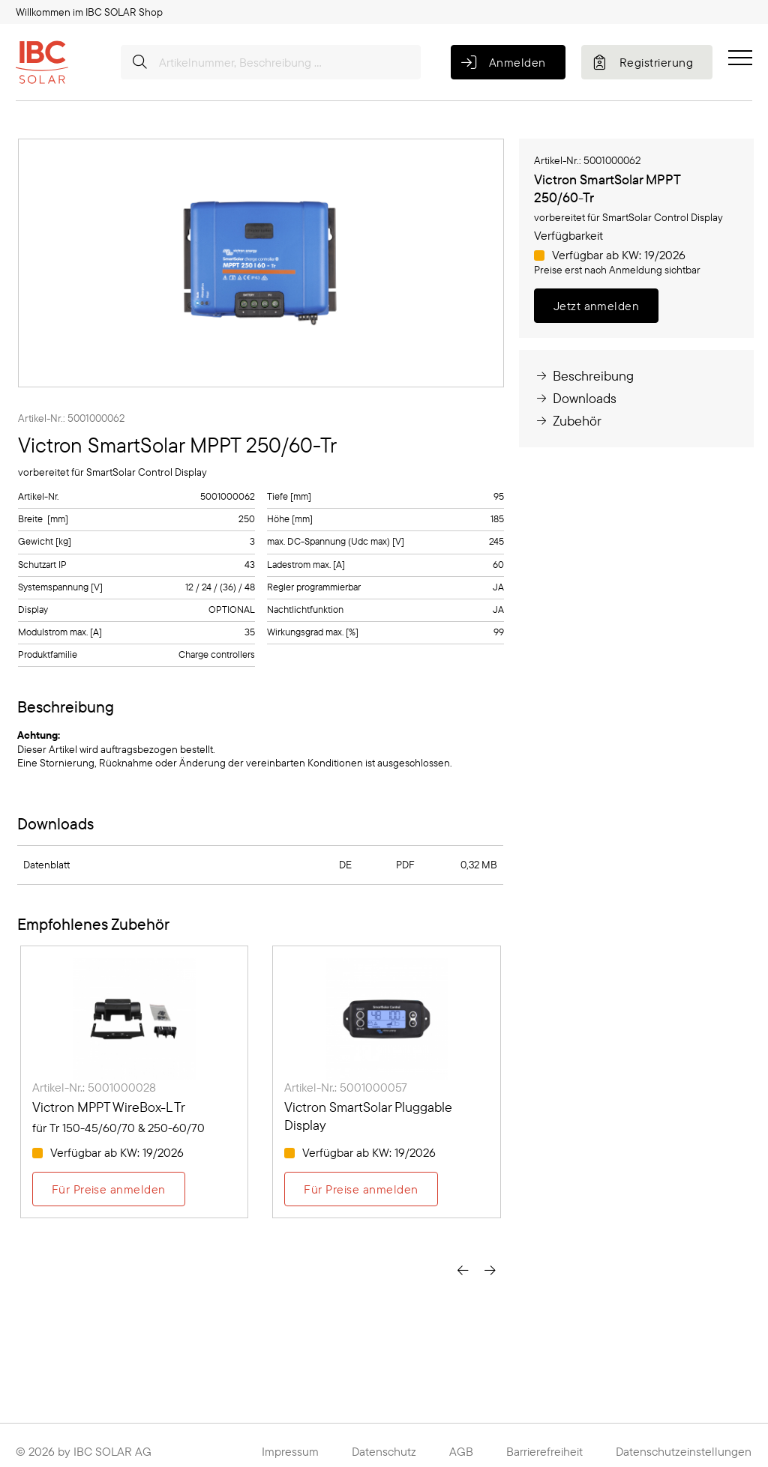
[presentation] (462, 1269)
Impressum (290, 1451)
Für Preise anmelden (109, 1189)
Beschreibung (584, 375)
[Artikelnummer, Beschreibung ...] (271, 62)
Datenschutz (384, 1451)
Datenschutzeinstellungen (684, 1451)
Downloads (575, 398)
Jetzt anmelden (597, 305)
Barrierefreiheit (544, 1451)
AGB (461, 1451)
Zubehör (568, 420)
